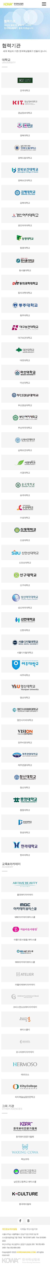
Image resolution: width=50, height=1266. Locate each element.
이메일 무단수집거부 (29, 1229)
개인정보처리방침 (9, 1229)
